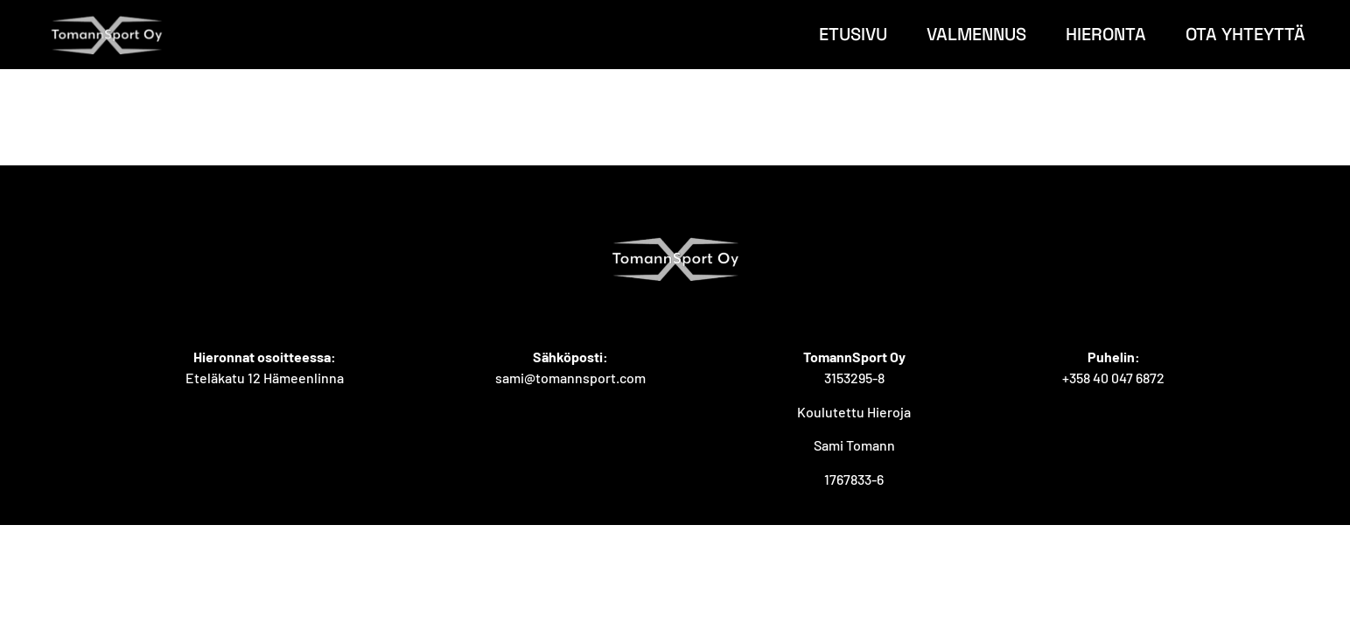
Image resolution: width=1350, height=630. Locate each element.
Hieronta (1106, 34)
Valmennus (976, 34)
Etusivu (853, 34)
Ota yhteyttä (1245, 34)
